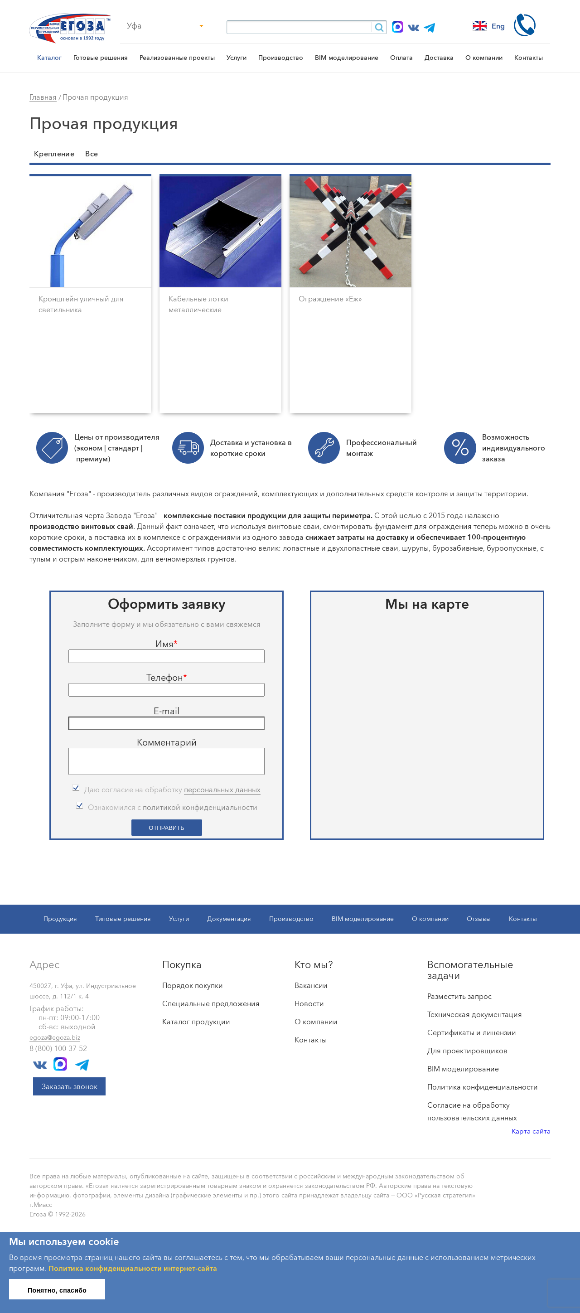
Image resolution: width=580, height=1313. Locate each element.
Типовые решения (123, 917)
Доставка (439, 57)
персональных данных (222, 788)
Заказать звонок (69, 1085)
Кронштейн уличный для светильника (81, 304)
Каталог (49, 57)
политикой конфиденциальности (200, 805)
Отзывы (479, 917)
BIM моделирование (346, 57)
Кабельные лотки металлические (198, 304)
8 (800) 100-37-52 (58, 1046)
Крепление (54, 153)
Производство (280, 57)
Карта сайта (531, 1129)
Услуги (236, 57)
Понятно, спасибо (57, 1289)
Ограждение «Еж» (330, 298)
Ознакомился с (172, 806)
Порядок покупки (192, 983)
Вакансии (311, 983)
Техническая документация (474, 1012)
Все (91, 153)
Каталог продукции (196, 1020)
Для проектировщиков (467, 1049)
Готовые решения (100, 57)
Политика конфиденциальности (482, 1085)
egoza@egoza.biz (54, 1036)
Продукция (60, 917)
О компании (484, 57)
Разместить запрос (459, 994)
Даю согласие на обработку (172, 788)
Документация (229, 917)
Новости (309, 1002)
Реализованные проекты (177, 57)
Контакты (528, 57)
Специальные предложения (211, 1002)
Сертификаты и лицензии (471, 1031)
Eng (489, 26)
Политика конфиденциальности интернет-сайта (132, 1266)
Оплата (401, 57)
